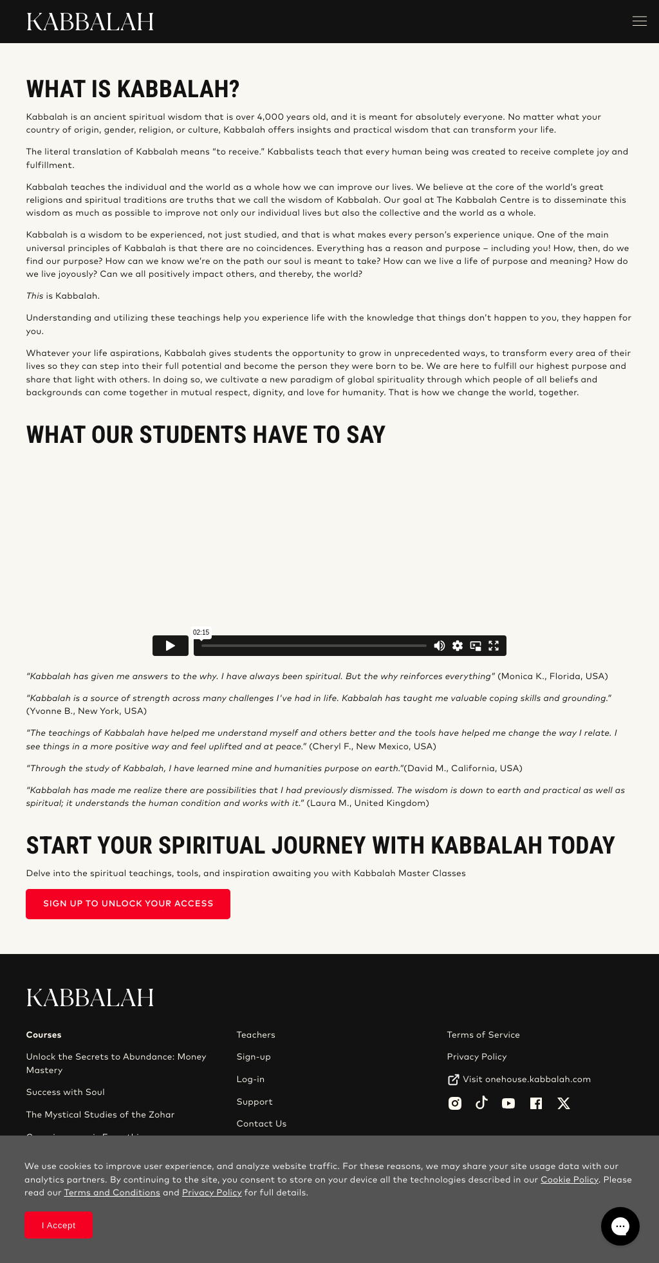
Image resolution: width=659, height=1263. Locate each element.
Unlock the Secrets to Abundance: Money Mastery (116, 1063)
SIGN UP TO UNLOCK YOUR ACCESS (128, 904)
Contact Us (262, 1123)
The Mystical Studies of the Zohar (100, 1114)
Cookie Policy (569, 1179)
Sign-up (254, 1057)
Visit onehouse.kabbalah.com (527, 1079)
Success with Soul (65, 1092)
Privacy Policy (477, 1057)
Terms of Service (484, 1035)
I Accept (59, 1225)
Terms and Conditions (112, 1192)
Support (255, 1102)
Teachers (256, 1035)
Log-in (251, 1079)
